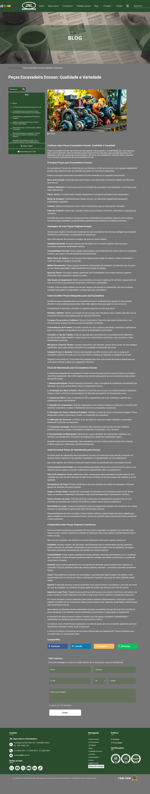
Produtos (107, 6)
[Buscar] (14, 89)
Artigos (21, 68)
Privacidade (116, 743)
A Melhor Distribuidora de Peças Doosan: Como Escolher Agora (26, 123)
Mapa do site (93, 763)
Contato (119, 6)
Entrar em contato (96, 766)
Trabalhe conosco (83, 6)
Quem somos (52, 6)
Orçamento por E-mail (27, 152)
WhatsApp (124, 646)
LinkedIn (77, 646)
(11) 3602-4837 (44, 751)
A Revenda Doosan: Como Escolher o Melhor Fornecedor (27, 128)
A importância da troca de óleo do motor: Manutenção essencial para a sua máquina (26, 112)
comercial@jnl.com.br (19, 755)
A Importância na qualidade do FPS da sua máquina (26, 117)
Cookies (115, 739)
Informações (93, 757)
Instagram (101, 646)
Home (40, 6)
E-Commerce (67, 6)
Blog (96, 6)
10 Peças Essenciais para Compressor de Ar (27, 107)
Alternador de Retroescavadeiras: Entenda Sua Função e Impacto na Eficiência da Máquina (26, 135)
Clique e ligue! (27, 146)
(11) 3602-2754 (19, 751)
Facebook (54, 646)
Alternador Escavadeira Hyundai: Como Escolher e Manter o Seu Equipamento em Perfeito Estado (26, 142)
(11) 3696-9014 (32, 751)
